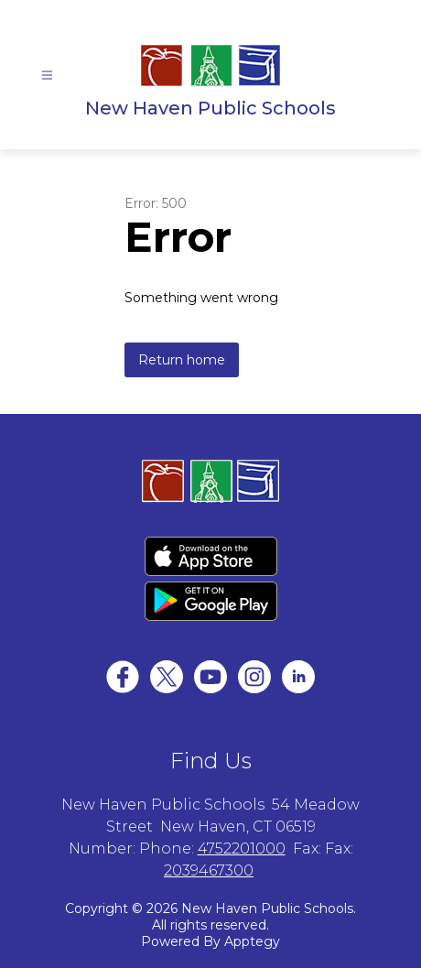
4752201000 (242, 848)
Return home (181, 360)
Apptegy (252, 941)
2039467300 (209, 870)
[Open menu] (47, 75)
